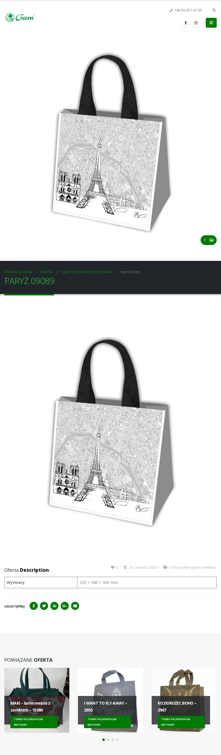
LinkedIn (54, 606)
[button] (103, 739)
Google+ (65, 606)
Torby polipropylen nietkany (193, 567)
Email (75, 606)
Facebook (34, 606)
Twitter (44, 606)
